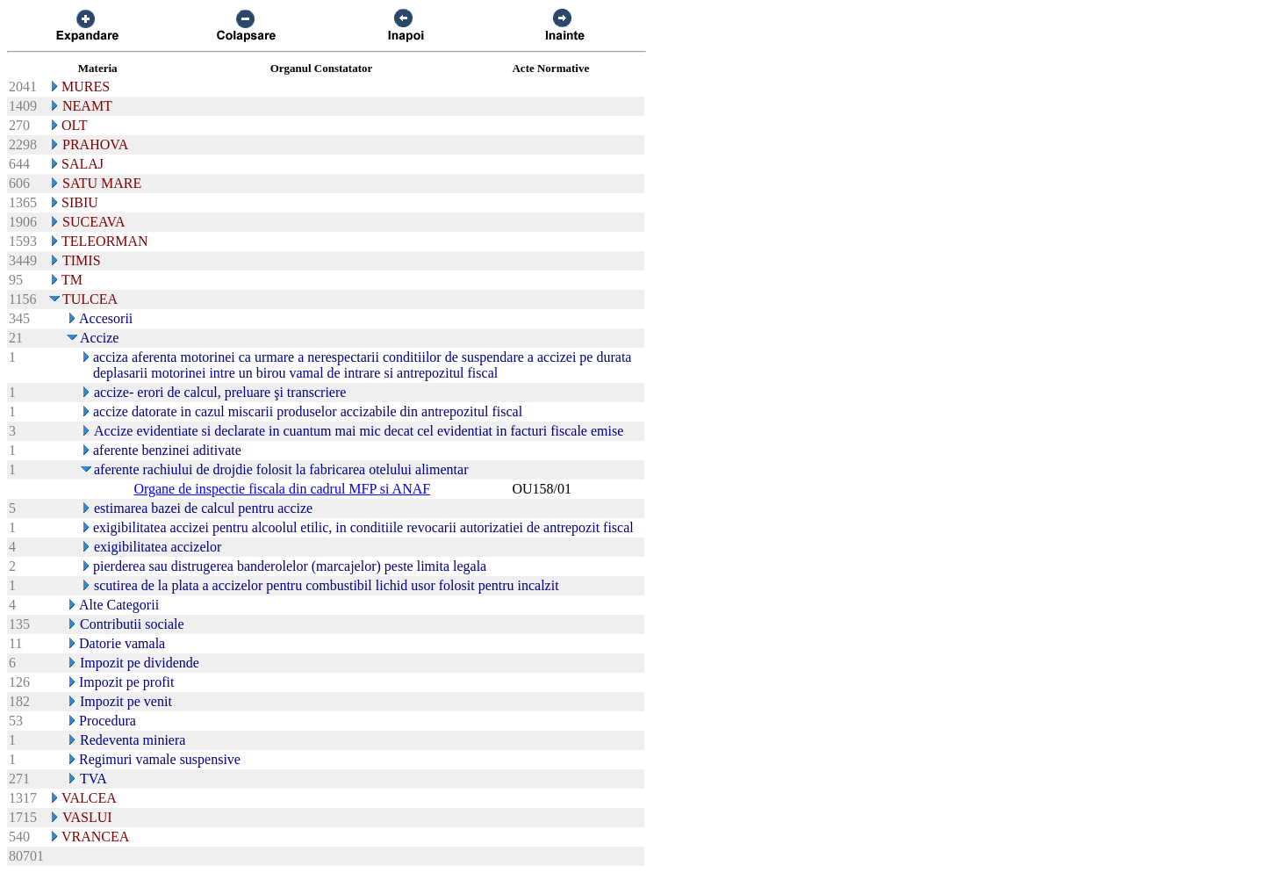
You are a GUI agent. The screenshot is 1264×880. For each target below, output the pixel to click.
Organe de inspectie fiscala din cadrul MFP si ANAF (281, 488)
